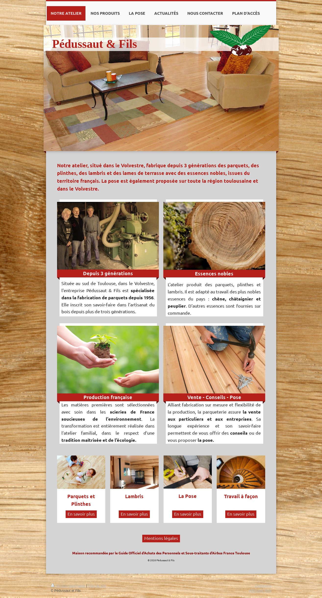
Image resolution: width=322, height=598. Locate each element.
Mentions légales (161, 538)
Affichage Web (260, 591)
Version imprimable (68, 586)
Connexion (263, 586)
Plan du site (97, 586)
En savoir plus (81, 513)
